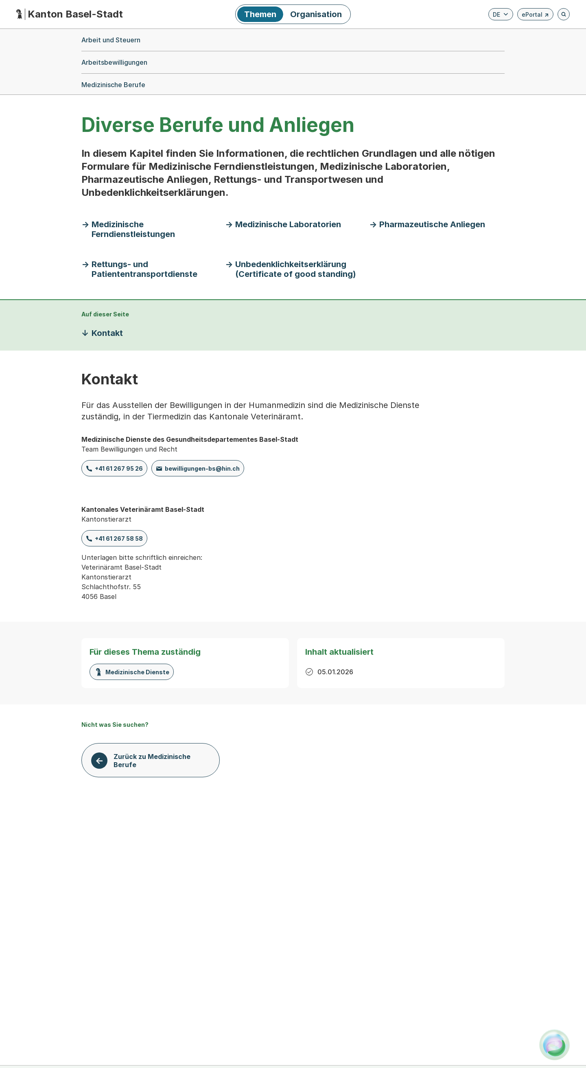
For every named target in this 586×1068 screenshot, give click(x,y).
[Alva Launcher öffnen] (554, 1044)
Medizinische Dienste (131, 672)
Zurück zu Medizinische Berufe (152, 760)
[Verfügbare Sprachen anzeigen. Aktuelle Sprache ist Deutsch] (500, 14)
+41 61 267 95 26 (119, 468)
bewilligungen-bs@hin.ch (202, 468)
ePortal (535, 15)
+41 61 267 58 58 (119, 538)
